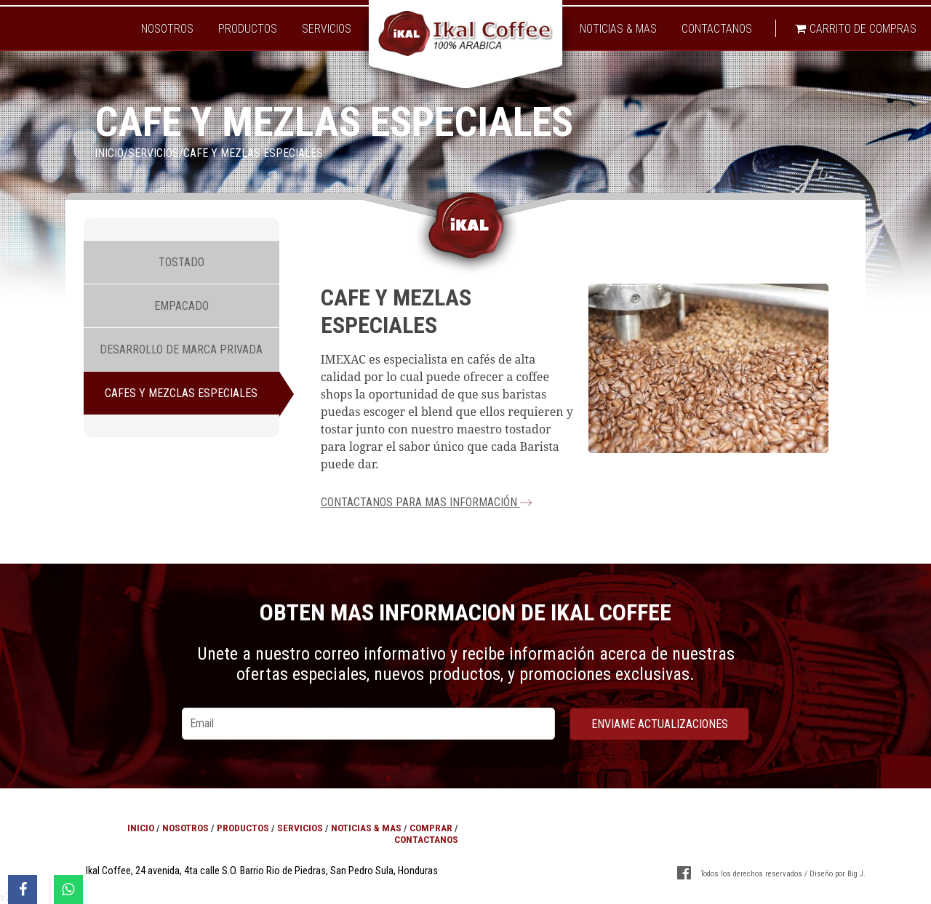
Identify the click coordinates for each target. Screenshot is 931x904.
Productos (247, 29)
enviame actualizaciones (659, 724)
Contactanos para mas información (426, 502)
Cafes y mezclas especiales (181, 393)
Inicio (109, 153)
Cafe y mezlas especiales (253, 153)
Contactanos (717, 29)
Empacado (181, 306)
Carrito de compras (855, 29)
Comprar (430, 827)
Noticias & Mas (618, 29)
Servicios (326, 29)
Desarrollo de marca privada (181, 349)
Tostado (181, 262)
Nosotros (167, 29)
